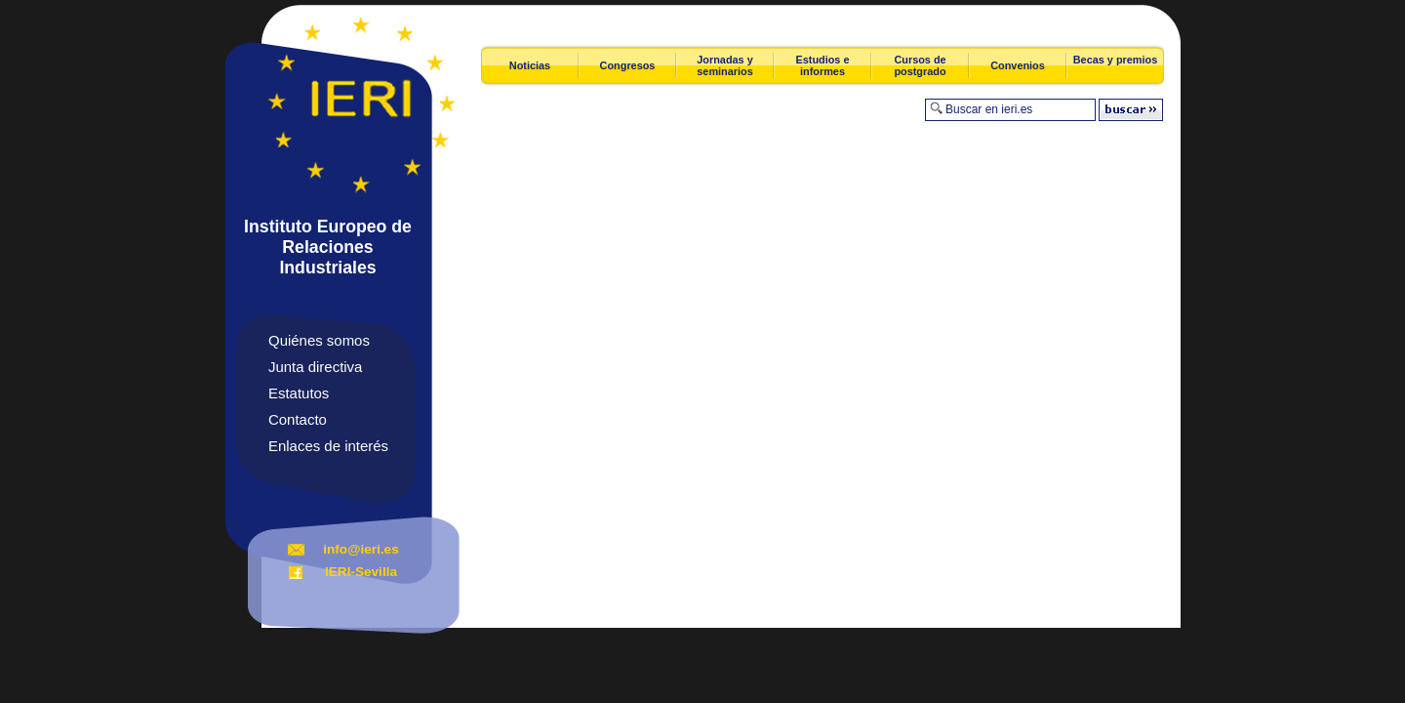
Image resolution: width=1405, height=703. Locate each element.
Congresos (628, 65)
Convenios (1017, 65)
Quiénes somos (319, 340)
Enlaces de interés (328, 445)
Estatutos (298, 393)
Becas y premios (1115, 59)
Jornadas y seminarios (724, 65)
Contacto (297, 419)
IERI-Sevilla (361, 571)
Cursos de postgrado (919, 65)
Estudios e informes (823, 65)
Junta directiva (315, 366)
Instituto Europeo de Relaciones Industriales (328, 247)
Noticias (529, 65)
